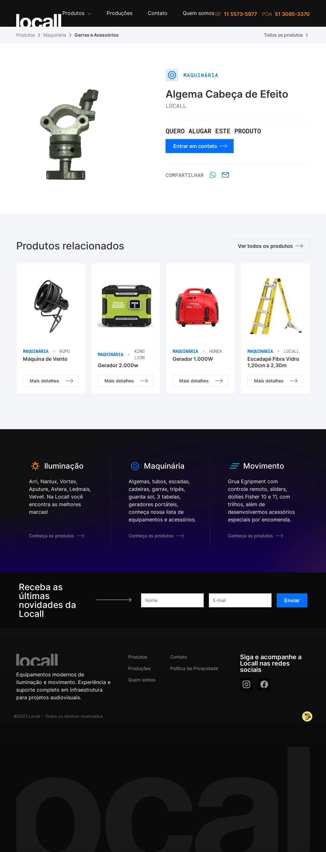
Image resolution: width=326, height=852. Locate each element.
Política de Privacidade (194, 668)
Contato (178, 657)
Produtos (25, 35)
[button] (76, 13)
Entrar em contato (200, 146)
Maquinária (54, 35)
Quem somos (141, 679)
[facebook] (264, 684)
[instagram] (246, 684)
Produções (139, 668)
